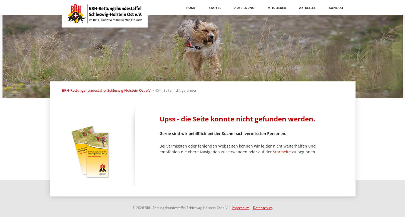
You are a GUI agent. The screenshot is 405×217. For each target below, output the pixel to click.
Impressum (240, 207)
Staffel (215, 8)
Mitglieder (277, 8)
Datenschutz (262, 207)
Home (190, 8)
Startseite (282, 151)
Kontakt (336, 8)
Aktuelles (307, 8)
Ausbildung (244, 8)
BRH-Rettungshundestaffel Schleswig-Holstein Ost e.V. (106, 90)
